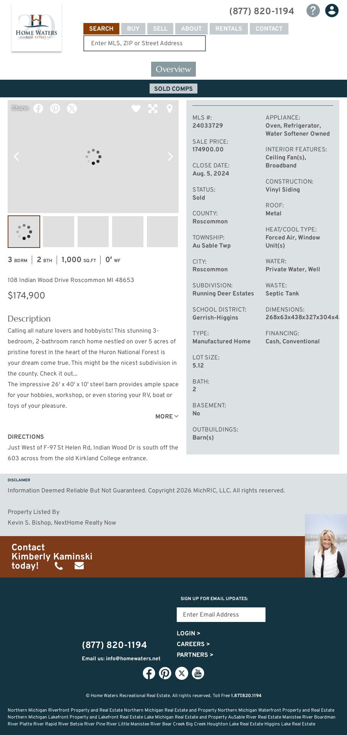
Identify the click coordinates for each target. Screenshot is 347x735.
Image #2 (58, 231)
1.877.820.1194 (246, 696)
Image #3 (93, 231)
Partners (195, 655)
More (164, 417)
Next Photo (170, 156)
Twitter (72, 108)
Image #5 (162, 231)
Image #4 (127, 231)
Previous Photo (16, 156)
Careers (193, 644)
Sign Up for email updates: (214, 599)
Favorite (135, 108)
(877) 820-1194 (261, 12)
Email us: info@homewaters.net (121, 659)
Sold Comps (173, 89)
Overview (173, 69)
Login (188, 634)
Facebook (38, 108)
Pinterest (55, 108)
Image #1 (23, 231)
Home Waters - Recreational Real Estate (36, 29)
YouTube (198, 673)
